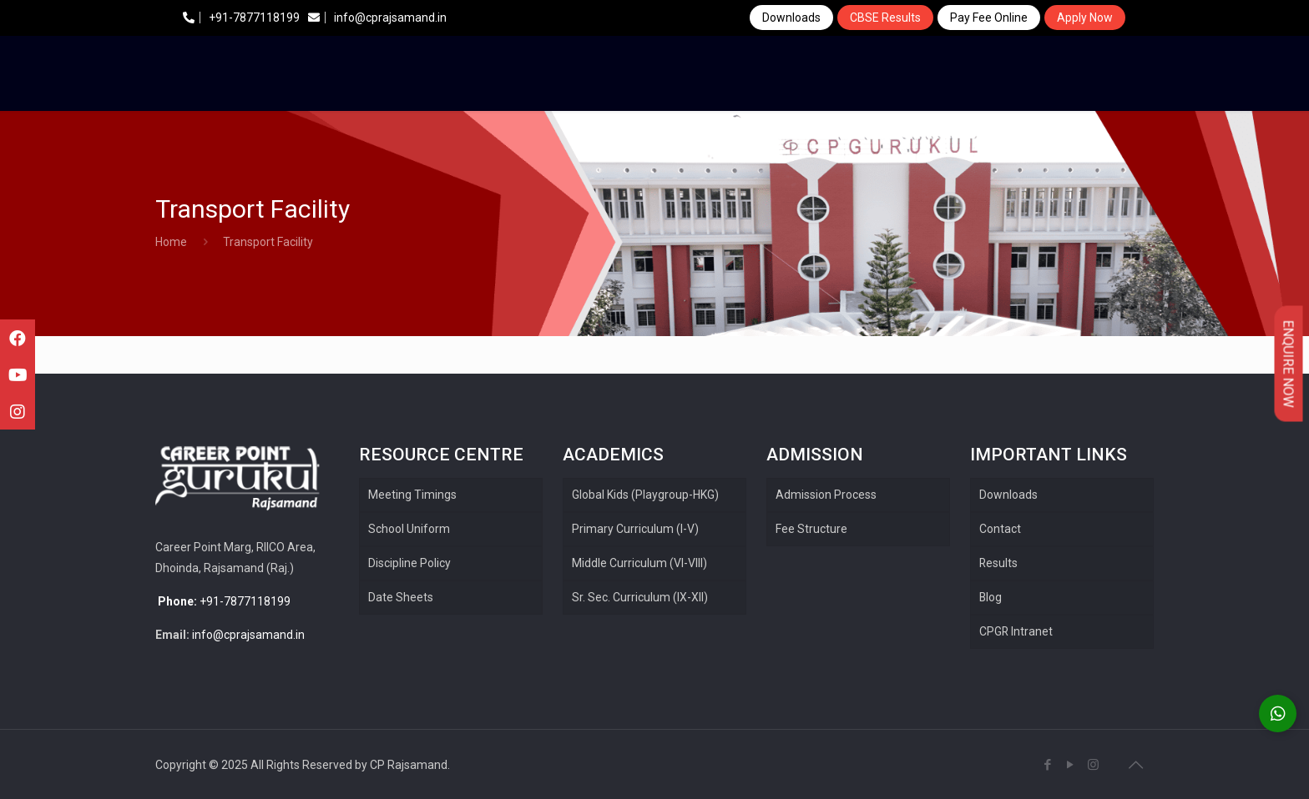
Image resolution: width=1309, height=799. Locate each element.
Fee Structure (811, 528)
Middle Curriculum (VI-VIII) (639, 563)
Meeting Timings (412, 494)
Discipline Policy (409, 563)
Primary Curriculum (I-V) (635, 528)
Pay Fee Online (989, 17)
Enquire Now (1288, 364)
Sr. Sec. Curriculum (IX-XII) (640, 597)
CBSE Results (885, 17)
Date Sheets (400, 597)
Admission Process (826, 494)
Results (998, 563)
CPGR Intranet (1016, 631)
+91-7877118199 (241, 17)
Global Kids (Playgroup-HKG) (645, 494)
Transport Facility (268, 242)
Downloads (791, 17)
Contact (1000, 528)
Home (171, 242)
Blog (991, 597)
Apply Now (1085, 17)
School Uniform (409, 528)
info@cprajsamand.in (377, 17)
